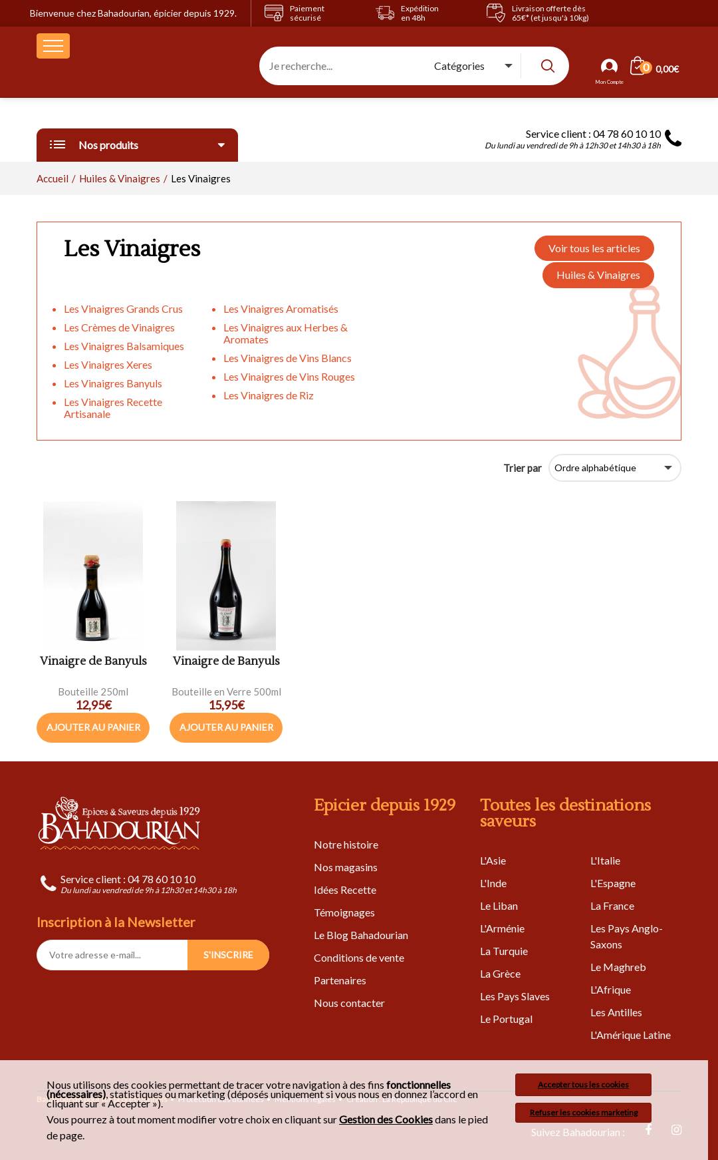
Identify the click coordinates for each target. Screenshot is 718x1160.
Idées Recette (345, 889)
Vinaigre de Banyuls (93, 662)
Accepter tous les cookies (583, 1084)
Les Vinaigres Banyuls (113, 383)
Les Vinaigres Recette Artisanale (113, 407)
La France (612, 905)
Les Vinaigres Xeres (108, 364)
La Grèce (500, 973)
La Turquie (504, 950)
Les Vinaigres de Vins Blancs (287, 357)
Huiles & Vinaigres (598, 274)
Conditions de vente (359, 957)
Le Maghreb (618, 966)
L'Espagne (613, 882)
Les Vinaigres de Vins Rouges (289, 376)
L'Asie (493, 860)
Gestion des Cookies (386, 1119)
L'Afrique (610, 989)
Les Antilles (616, 1012)
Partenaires (340, 980)
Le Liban (499, 905)
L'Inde (493, 882)
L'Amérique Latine (630, 1034)
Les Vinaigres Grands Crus (123, 308)
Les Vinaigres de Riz (268, 395)
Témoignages (344, 912)
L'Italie (605, 860)
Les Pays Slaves (515, 996)
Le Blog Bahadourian (361, 934)
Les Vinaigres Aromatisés (280, 308)
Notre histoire (346, 844)
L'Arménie (502, 928)
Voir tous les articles (594, 248)
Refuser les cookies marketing (584, 1112)
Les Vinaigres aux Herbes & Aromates (285, 333)
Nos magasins (346, 867)
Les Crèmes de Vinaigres (119, 327)
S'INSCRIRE (228, 954)
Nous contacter (349, 1002)
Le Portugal (506, 1018)
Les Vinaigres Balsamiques (124, 345)
